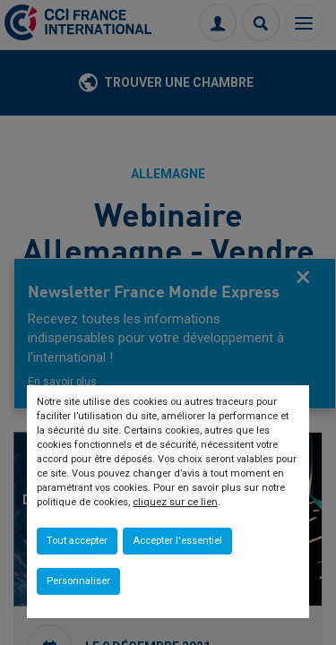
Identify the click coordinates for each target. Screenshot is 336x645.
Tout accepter (77, 540)
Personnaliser (78, 581)
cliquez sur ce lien (175, 502)
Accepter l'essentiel (177, 540)
